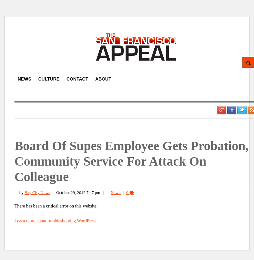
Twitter (241, 110)
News (116, 192)
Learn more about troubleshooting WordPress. (55, 220)
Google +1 (221, 110)
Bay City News (37, 192)
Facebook (231, 110)
